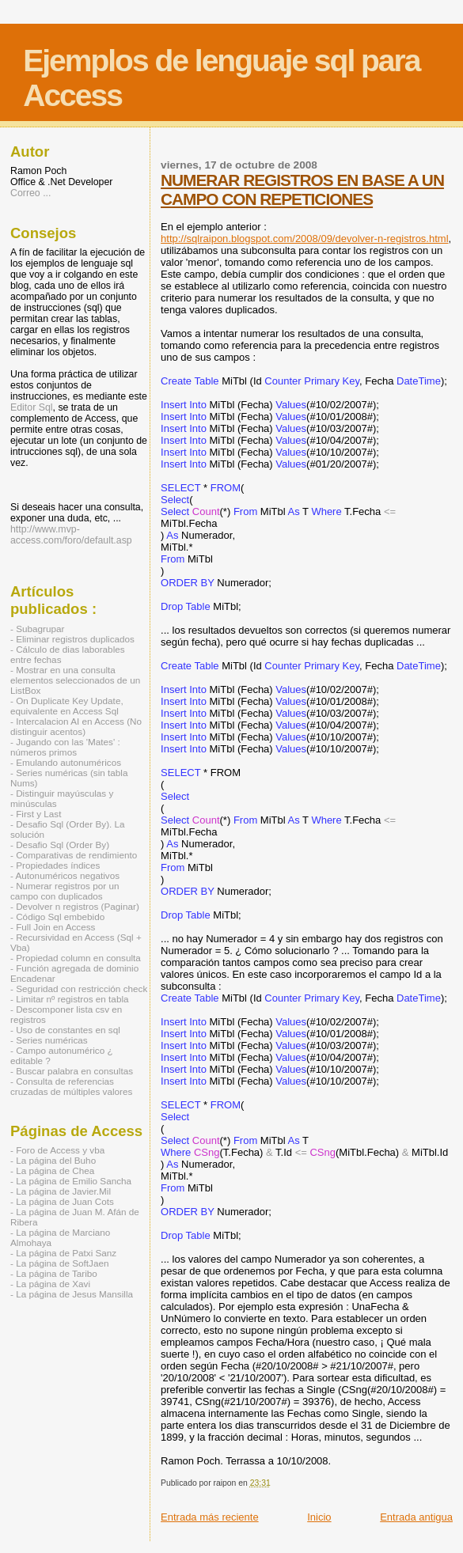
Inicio (319, 1517)
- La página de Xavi (50, 1283)
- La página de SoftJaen (59, 1263)
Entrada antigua (416, 1517)
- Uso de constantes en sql (65, 1030)
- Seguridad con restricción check (78, 988)
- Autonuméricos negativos (65, 875)
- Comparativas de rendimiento (73, 855)
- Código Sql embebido (57, 916)
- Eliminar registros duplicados (72, 639)
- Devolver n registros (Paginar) (74, 906)
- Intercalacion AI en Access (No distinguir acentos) (76, 726)
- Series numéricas (49, 1040)
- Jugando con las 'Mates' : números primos (65, 747)
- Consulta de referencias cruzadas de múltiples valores (71, 1086)
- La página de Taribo (53, 1273)
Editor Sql (31, 407)
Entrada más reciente (210, 1517)
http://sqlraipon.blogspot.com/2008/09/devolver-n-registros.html (304, 238)
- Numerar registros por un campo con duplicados (64, 891)
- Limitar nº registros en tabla (69, 999)
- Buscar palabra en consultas (71, 1071)
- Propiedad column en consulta (75, 958)
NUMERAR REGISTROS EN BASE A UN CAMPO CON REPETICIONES (302, 189)
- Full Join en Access (52, 927)
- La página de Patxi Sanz (63, 1253)
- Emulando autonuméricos (65, 762)
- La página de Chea (52, 1170)
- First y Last (35, 814)
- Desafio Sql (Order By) (59, 844)
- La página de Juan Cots (62, 1201)
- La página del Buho (53, 1160)
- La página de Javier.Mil (60, 1191)
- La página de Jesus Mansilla (71, 1294)
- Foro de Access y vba (57, 1150)
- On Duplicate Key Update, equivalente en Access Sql (66, 705)
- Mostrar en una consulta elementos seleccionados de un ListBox (75, 680)
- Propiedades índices (55, 865)
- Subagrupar (37, 628)
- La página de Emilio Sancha (70, 1181)
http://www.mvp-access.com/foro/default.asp (71, 535)
